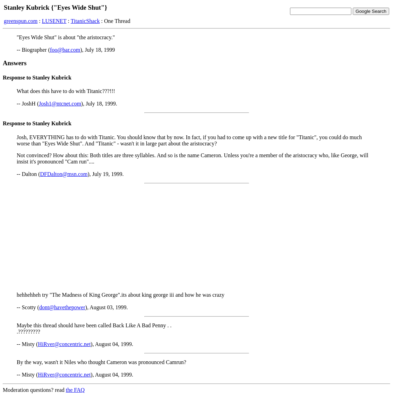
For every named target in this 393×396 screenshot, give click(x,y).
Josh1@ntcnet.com (60, 104)
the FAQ (75, 390)
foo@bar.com (65, 50)
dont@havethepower (62, 307)
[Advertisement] (196, 237)
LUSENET (54, 21)
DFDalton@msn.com (64, 174)
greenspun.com (20, 21)
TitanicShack (85, 21)
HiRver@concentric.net (64, 344)
